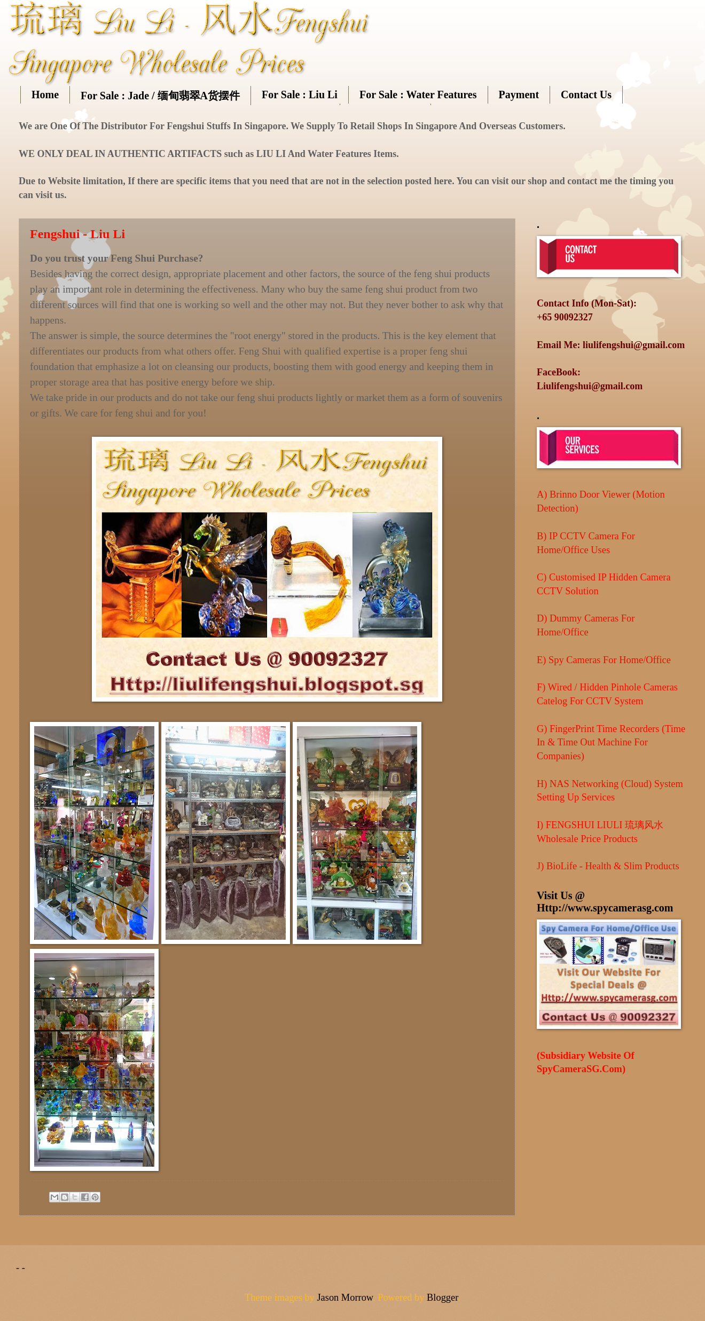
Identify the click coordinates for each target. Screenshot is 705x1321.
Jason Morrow (345, 1297)
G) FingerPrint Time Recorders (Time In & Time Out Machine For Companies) (611, 743)
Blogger (442, 1297)
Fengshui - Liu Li (77, 234)
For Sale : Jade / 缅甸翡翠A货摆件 (160, 95)
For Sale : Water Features (418, 94)
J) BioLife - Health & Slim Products (608, 866)
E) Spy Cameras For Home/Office (604, 660)
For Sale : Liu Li (300, 94)
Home (45, 94)
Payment (519, 94)
